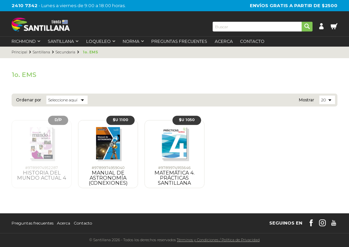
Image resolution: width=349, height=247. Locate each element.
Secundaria (65, 52)
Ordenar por (28, 100)
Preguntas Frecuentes (179, 41)
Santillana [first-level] (63, 41)
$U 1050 (187, 120)
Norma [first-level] (133, 41)
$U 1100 (120, 120)
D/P (58, 120)
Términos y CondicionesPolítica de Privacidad (218, 240)
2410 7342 (24, 5)
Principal (19, 52)
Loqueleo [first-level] (101, 41)
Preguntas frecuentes (33, 223)
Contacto (252, 41)
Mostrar (306, 100)
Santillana (41, 52)
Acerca (224, 41)
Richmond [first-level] (26, 41)
